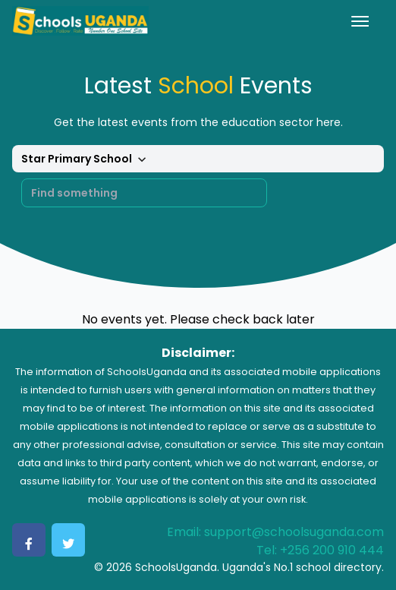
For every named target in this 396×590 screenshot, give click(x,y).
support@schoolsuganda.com (294, 532)
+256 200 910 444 (332, 550)
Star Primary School (85, 159)
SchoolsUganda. (177, 567)
